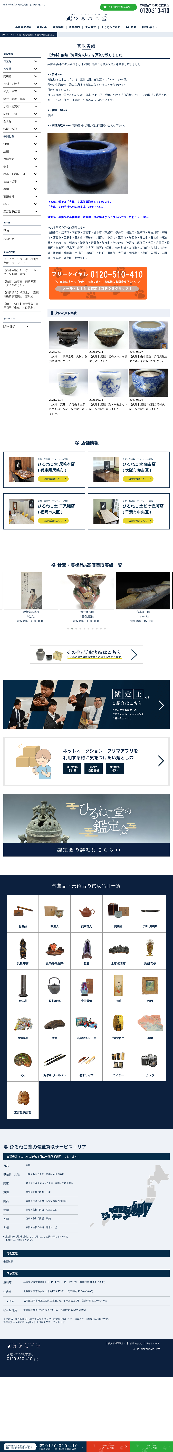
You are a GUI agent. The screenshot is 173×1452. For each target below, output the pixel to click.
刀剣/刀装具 (150, 926)
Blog (6, 230)
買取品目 (42, 27)
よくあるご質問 (110, 27)
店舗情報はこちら (53, 478)
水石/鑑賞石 (118, 963)
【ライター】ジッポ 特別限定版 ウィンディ (21, 261)
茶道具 (55, 926)
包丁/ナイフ (86, 1075)
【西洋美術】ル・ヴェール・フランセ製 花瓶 (21, 272)
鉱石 (6, 204)
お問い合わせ (150, 27)
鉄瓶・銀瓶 (10, 128)
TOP (4, 35)
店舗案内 (74, 27)
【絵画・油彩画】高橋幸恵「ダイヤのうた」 (19, 283)
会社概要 (131, 27)
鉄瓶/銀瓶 (54, 1000)
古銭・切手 (10, 181)
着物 (6, 189)
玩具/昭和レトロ (86, 1038)
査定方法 (90, 27)
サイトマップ (152, 1343)
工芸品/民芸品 (11, 211)
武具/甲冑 (22, 963)
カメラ (150, 1075)
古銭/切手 (118, 1038)
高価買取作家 (23, 27)
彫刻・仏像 (10, 113)
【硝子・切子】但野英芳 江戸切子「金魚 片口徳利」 (21, 305)
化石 (23, 1075)
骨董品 (23, 926)
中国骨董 (86, 1000)
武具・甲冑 (10, 91)
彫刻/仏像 (150, 963)
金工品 (7, 121)
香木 (6, 166)
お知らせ (8, 238)
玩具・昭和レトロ (14, 173)
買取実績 (58, 27)
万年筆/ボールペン (54, 1075)
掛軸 (6, 144)
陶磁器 (7, 76)
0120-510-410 (22, 1358)
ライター (118, 1075)
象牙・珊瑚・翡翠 (14, 98)
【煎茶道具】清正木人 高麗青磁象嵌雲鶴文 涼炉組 (21, 294)
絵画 (6, 151)
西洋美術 (8, 158)
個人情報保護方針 (117, 1343)
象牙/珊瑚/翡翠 (55, 963)
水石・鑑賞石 (11, 106)
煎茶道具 (8, 196)
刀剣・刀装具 (11, 83)
